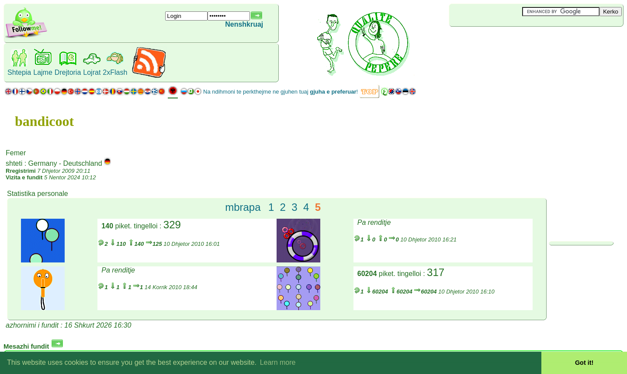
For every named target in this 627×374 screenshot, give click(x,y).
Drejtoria (68, 72)
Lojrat (91, 72)
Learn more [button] (278, 362)
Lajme (42, 72)
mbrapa (242, 207)
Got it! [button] (584, 362)
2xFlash (115, 72)
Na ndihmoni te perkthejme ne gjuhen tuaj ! (280, 91)
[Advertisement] (501, 41)
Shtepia (19, 72)
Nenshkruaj (244, 24)
